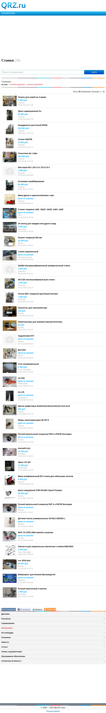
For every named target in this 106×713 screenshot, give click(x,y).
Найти (94, 72)
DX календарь (7, 633)
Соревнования (7, 623)
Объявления (6, 628)
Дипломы (5, 614)
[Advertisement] (53, 36)
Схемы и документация (11, 652)
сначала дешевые (35, 84)
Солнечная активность (11, 661)
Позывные (6, 619)
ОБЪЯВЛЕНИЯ (8, 13)
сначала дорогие (17, 84)
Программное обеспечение (13, 656)
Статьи (4, 647)
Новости (5, 642)
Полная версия (53, 711)
